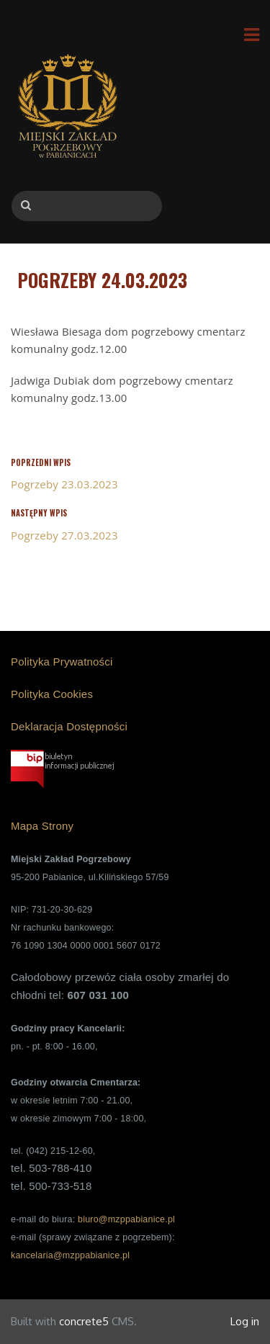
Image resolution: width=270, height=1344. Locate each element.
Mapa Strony (42, 826)
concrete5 (84, 1321)
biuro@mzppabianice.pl (126, 1219)
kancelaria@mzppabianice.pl (70, 1255)
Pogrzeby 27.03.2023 (64, 535)
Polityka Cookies (52, 694)
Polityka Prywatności (62, 661)
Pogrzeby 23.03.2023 (64, 484)
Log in (244, 1321)
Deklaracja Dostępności (69, 726)
